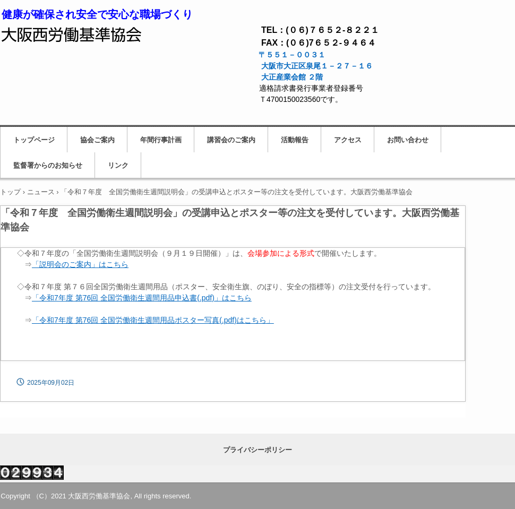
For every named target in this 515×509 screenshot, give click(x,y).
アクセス (348, 140)
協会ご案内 (97, 140)
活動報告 (294, 140)
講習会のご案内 (231, 140)
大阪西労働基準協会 (72, 32)
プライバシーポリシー (257, 449)
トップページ (34, 140)
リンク (118, 165)
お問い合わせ (407, 140)
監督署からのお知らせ (47, 165)
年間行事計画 (161, 140)
